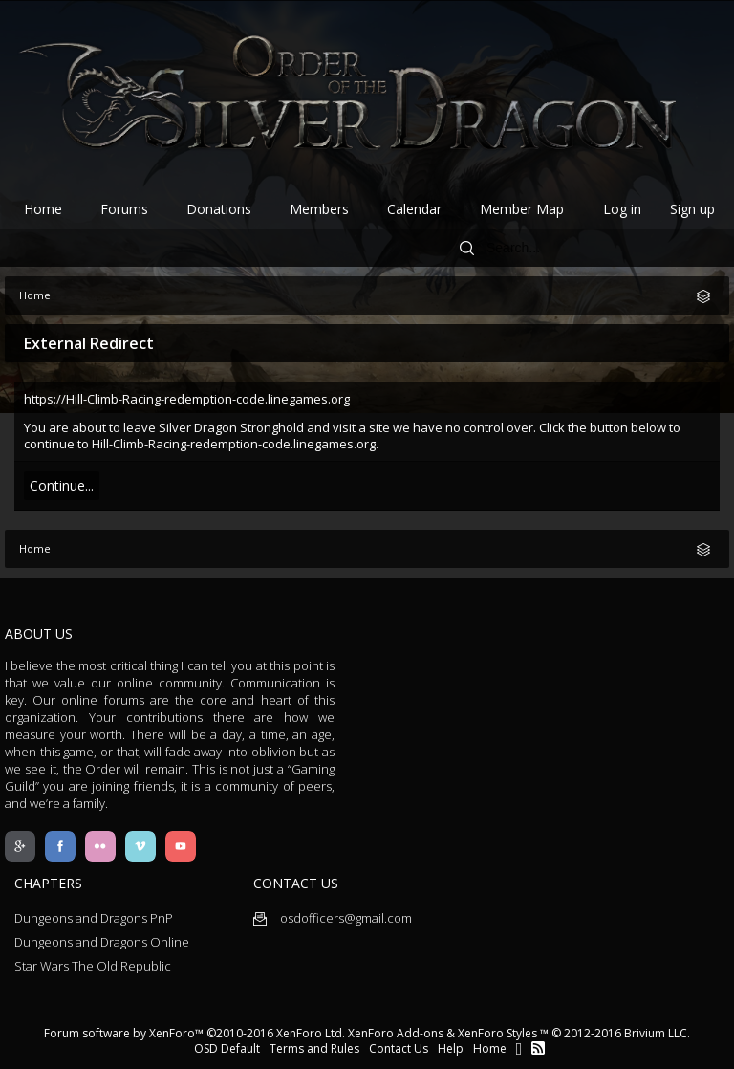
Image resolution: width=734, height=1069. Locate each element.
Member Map (522, 209)
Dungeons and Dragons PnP (93, 918)
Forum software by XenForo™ (194, 1033)
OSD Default (227, 1048)
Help (451, 1048)
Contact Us (398, 1048)
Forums (124, 209)
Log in (622, 209)
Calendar (414, 209)
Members (319, 209)
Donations (218, 209)
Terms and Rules (314, 1048)
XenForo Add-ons (395, 1033)
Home (43, 209)
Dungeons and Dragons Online (101, 941)
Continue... (62, 485)
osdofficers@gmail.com (332, 918)
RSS (538, 1048)
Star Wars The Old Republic (92, 965)
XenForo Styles (497, 1033)
